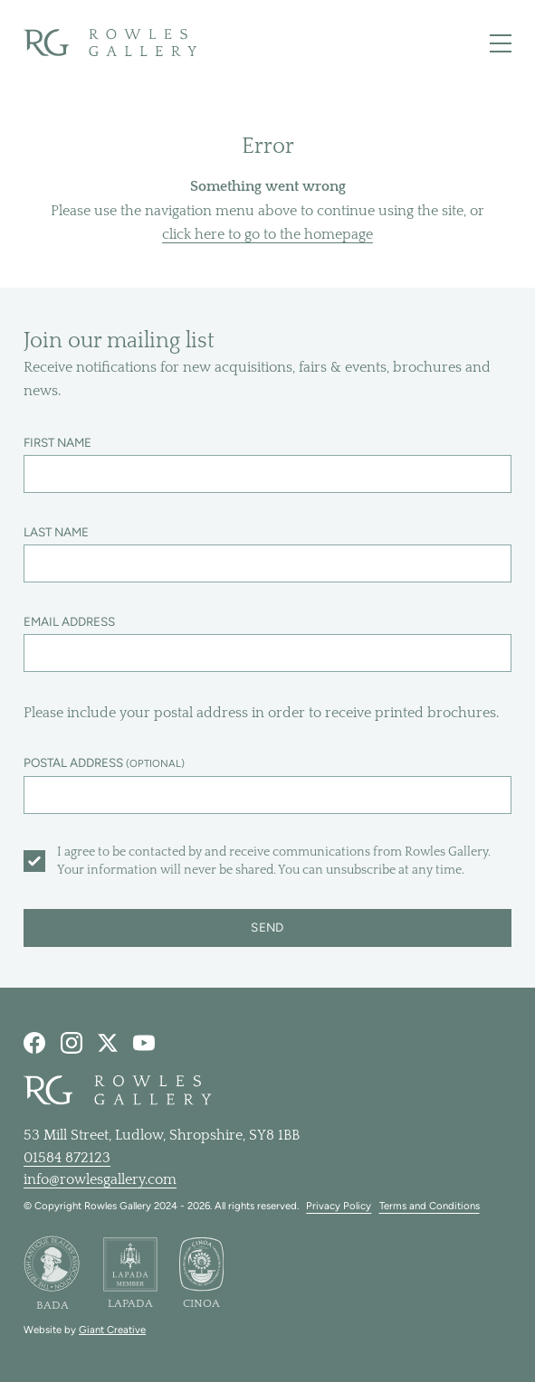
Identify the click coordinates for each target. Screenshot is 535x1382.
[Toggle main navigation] (500, 43)
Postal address (104, 762)
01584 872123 (67, 1158)
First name (57, 442)
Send (267, 927)
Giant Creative (112, 1329)
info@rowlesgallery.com (100, 1179)
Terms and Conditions (429, 1205)
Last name (56, 532)
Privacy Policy (338, 1205)
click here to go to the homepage (267, 234)
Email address (69, 621)
